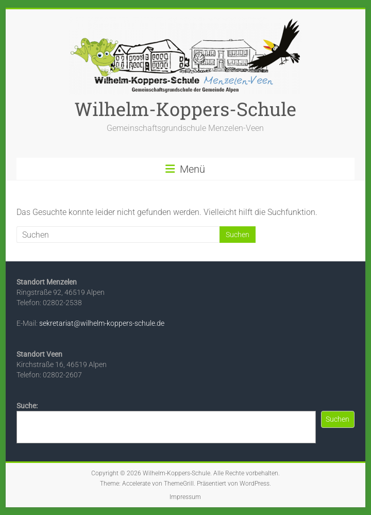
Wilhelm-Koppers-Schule (185, 108)
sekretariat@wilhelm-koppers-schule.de (101, 323)
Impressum (185, 497)
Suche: (27, 406)
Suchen (337, 419)
